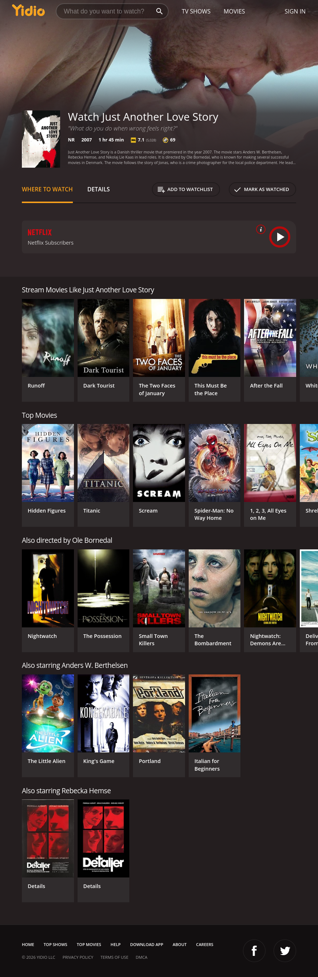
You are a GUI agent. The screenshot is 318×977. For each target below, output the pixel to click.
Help (116, 944)
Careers (204, 944)
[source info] (259, 229)
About (180, 944)
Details (98, 189)
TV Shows (196, 11)
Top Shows (55, 944)
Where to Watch (47, 189)
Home (28, 944)
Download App (146, 944)
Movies (234, 11)
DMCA (141, 957)
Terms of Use (114, 957)
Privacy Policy (78, 957)
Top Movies (89, 944)
